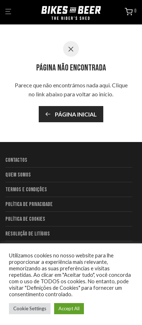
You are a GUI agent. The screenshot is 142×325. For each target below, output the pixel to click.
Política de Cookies (25, 219)
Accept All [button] (69, 308)
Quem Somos (18, 174)
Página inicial (71, 114)
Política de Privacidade (29, 204)
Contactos (16, 160)
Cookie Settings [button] (29, 308)
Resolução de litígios (27, 233)
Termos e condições (26, 189)
